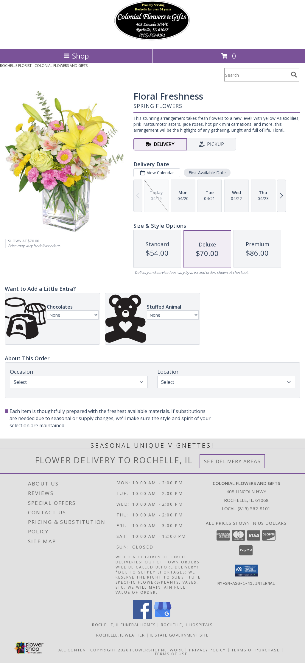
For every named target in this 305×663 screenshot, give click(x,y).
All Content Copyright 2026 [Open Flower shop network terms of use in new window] (93, 650)
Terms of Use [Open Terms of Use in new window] (171, 653)
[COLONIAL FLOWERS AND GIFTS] (152, 40)
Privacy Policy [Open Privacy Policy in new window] (207, 650)
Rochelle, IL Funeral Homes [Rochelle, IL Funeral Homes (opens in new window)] (124, 624)
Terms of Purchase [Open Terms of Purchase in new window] (255, 650)
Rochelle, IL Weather (120, 635)
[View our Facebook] (142, 617)
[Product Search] (256, 74)
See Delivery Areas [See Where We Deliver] (232, 461)
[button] (246, 570)
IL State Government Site (179, 635)
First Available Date (207, 172)
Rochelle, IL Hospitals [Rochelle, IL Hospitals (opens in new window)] (187, 624)
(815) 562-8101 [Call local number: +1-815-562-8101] (254, 508)
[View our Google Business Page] (162, 617)
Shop (76, 56)
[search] (294, 74)
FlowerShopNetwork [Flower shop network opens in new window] (156, 650)
